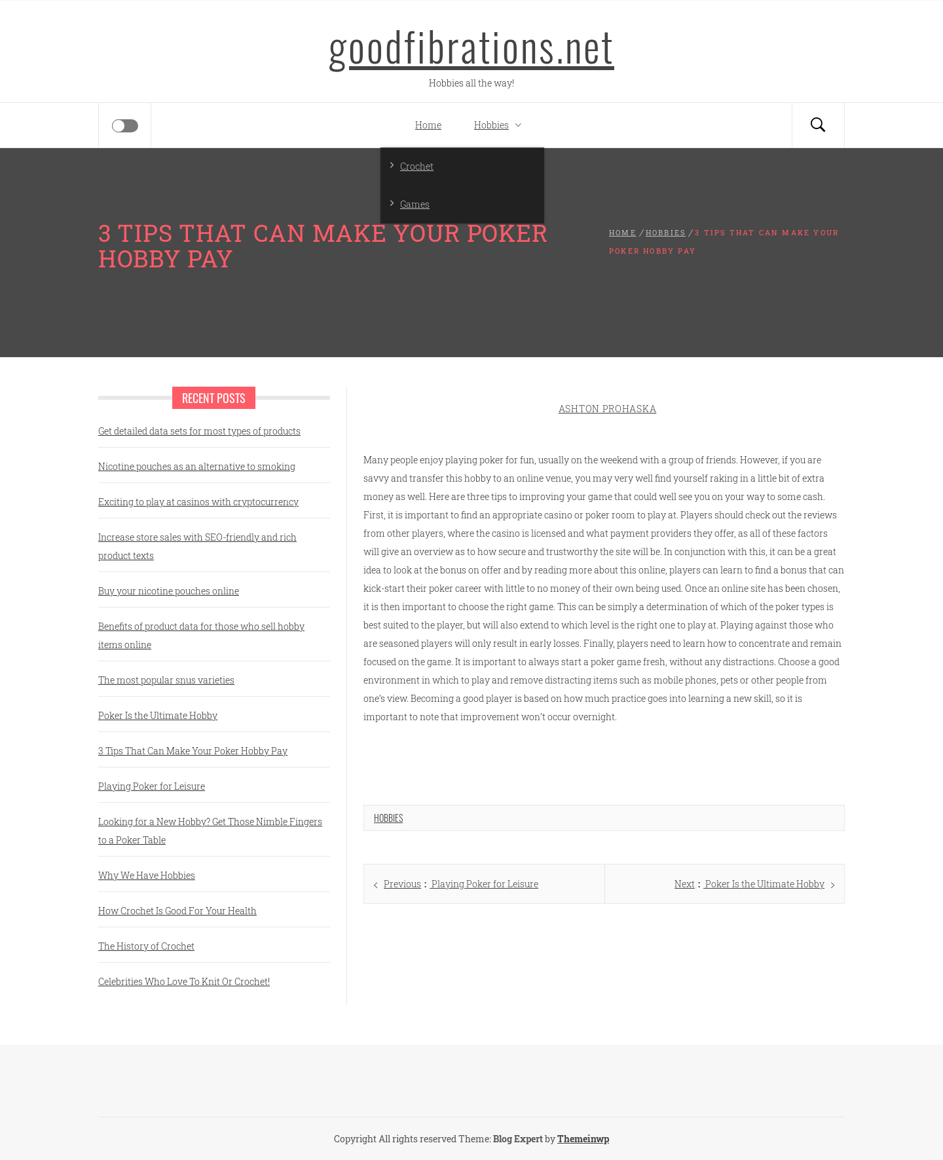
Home (428, 125)
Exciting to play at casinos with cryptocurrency (198, 501)
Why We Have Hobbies (146, 875)
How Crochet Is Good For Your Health (177, 910)
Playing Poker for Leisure (151, 786)
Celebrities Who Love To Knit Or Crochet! (184, 981)
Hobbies (501, 125)
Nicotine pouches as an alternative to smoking (196, 466)
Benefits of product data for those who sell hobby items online (201, 635)
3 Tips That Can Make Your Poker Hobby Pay (192, 750)
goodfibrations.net (471, 45)
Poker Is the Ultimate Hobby (157, 715)
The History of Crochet (146, 946)
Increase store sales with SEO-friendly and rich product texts (197, 546)
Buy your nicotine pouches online (168, 591)
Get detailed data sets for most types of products (199, 431)
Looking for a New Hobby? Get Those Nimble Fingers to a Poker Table (210, 830)
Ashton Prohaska (608, 408)
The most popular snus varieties (166, 680)
